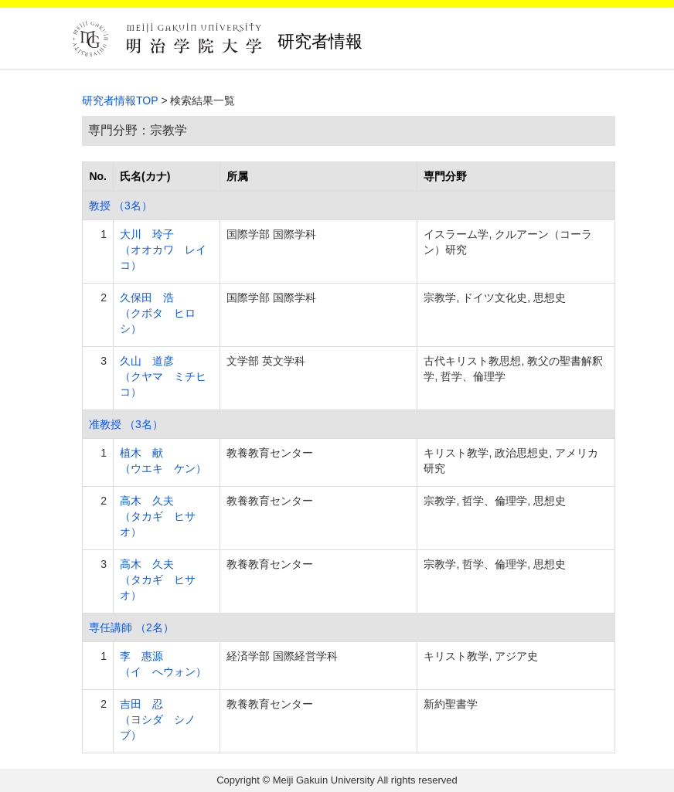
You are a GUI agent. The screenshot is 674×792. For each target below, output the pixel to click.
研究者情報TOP (120, 100)
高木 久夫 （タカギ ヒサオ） (158, 516)
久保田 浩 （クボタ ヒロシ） (158, 313)
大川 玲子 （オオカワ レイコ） (163, 249)
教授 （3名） (120, 205)
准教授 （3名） (126, 424)
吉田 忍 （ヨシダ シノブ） (158, 719)
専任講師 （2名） (131, 627)
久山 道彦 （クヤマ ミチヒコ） (163, 376)
